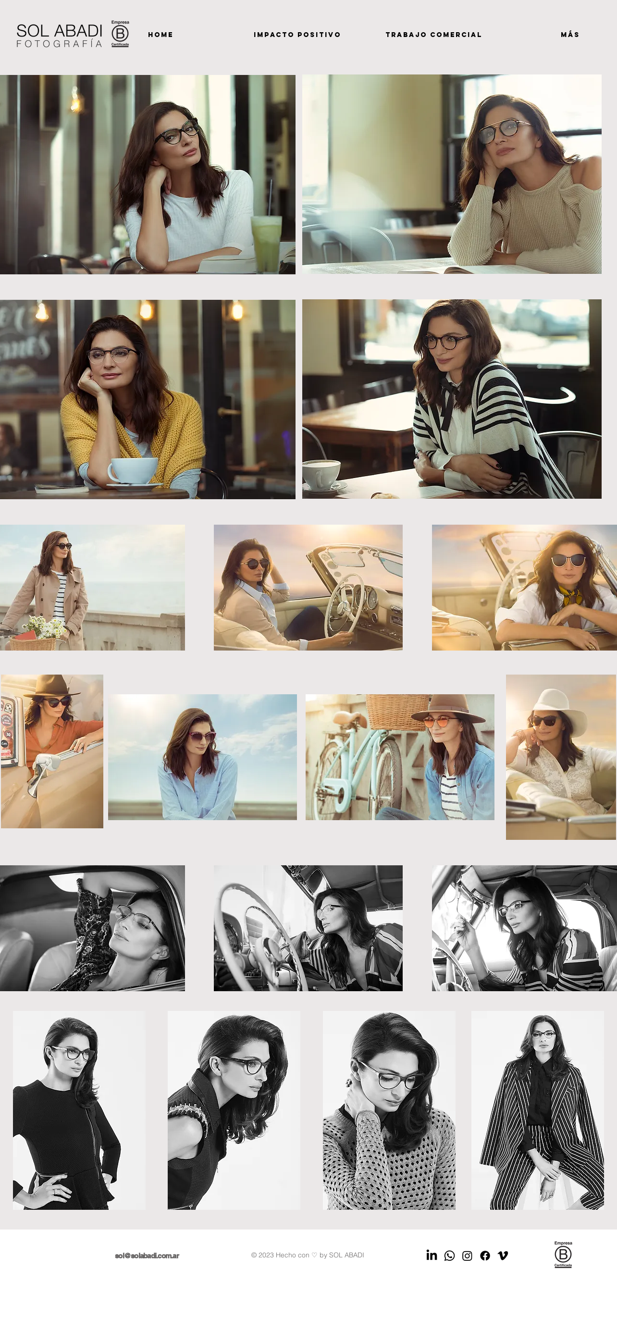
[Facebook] (485, 1255)
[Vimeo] (502, 1255)
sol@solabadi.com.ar (147, 1256)
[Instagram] (467, 1255)
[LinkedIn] (431, 1255)
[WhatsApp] (449, 1255)
